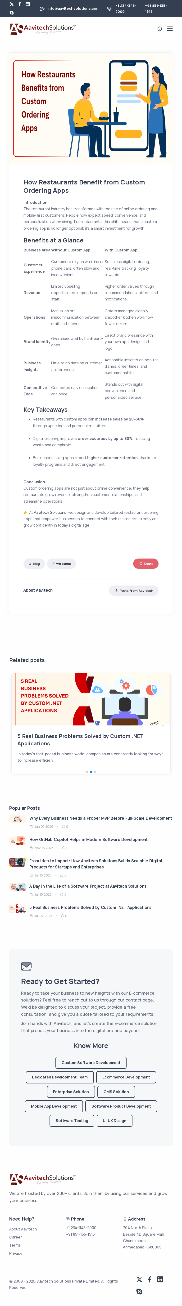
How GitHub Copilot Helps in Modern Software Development (88, 839)
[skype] (11, 13)
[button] (87, 772)
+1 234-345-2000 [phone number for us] (81, 1227)
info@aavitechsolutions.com (73, 8)
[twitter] (11, 4)
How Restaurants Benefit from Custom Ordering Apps (86, 736)
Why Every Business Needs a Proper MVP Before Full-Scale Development (100, 818)
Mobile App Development (54, 1106)
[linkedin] (27, 4)
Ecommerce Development (126, 1077)
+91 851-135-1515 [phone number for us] (80, 1234)
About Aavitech (23, 1229)
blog (36, 563)
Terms (15, 1245)
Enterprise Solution (71, 1091)
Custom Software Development (91, 1062)
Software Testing (72, 1120)
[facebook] (19, 4)
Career (15, 1237)
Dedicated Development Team (60, 1077)
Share (145, 563)
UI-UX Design (114, 1120)
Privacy (15, 1253)
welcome (63, 563)
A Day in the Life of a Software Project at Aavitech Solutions (87, 886)
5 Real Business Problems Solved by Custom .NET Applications (90, 907)
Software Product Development (121, 1106)
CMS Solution (116, 1091)
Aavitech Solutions (50, 512)
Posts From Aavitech (133, 590)
